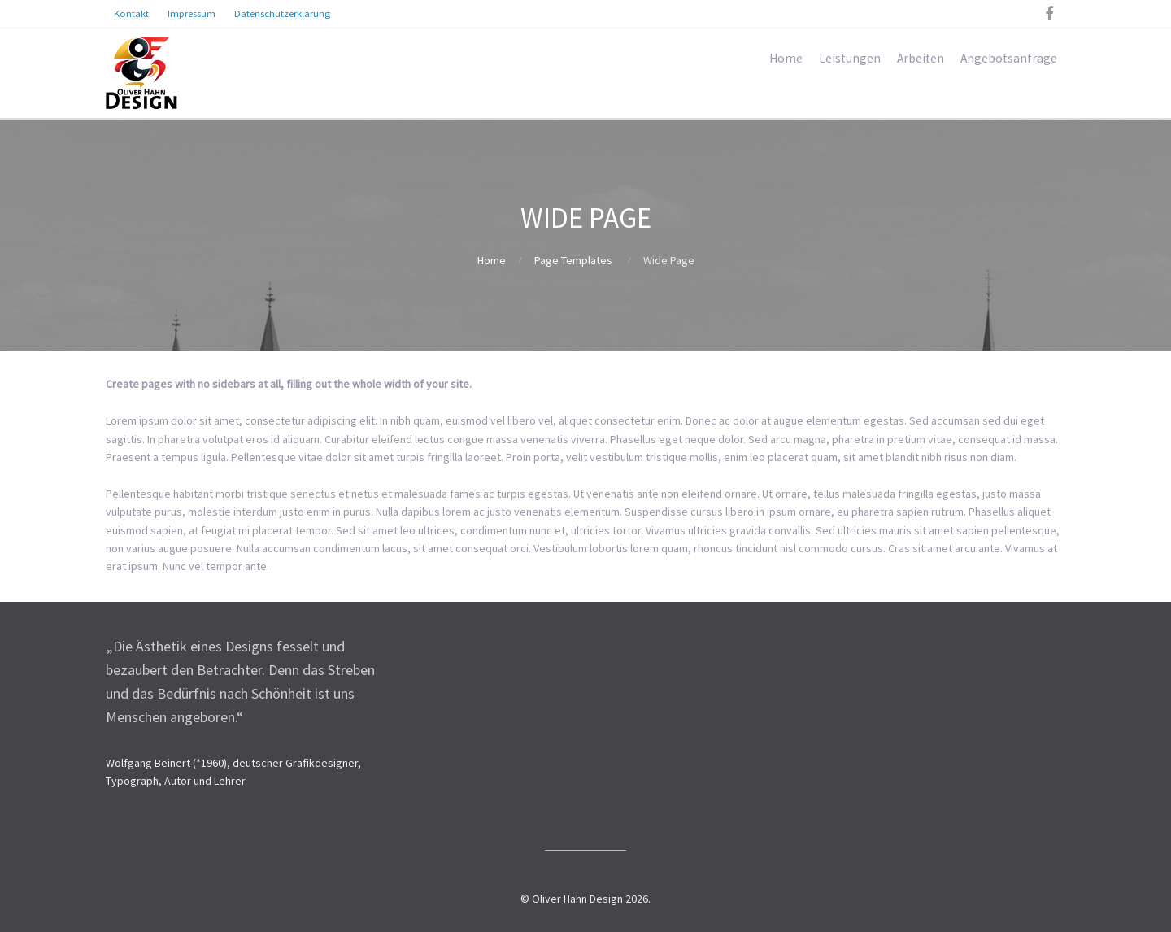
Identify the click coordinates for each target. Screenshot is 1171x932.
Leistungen (850, 58)
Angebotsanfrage (1008, 58)
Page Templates (573, 260)
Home (786, 58)
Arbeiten (920, 58)
